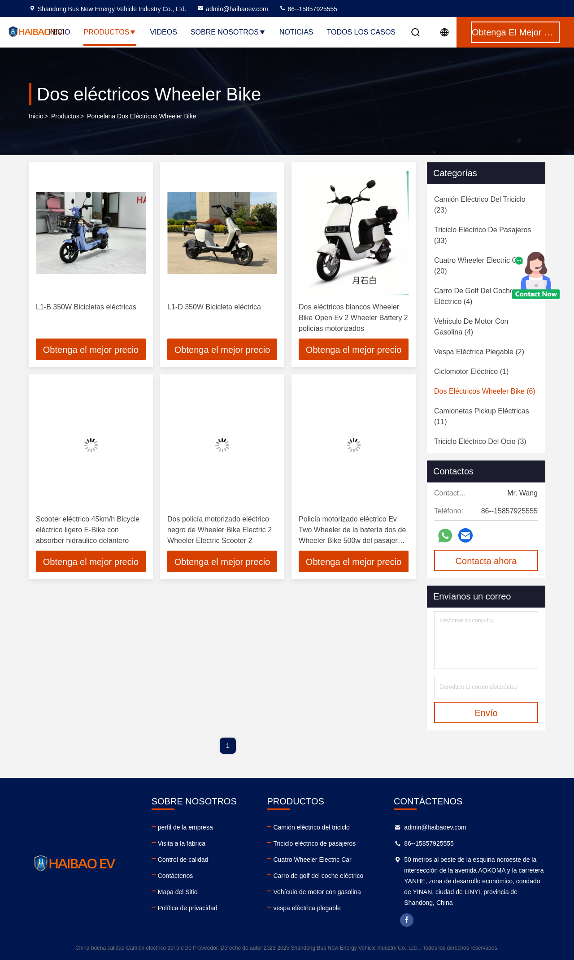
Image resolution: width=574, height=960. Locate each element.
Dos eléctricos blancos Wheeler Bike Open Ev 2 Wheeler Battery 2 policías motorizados (353, 317)
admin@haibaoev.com (232, 9)
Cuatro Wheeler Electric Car (312, 859)
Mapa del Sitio (178, 891)
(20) (478, 265)
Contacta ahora (486, 561)
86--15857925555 (308, 9)
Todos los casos (361, 32)
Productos (109, 32)
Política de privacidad (187, 908)
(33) (482, 235)
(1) (471, 371)
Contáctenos (175, 875)
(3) (480, 441)
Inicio (59, 32)
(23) (480, 204)
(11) (481, 416)
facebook (406, 920)
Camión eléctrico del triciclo (311, 827)
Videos (163, 32)
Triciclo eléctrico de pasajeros (314, 843)
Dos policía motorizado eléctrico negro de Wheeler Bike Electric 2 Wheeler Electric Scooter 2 (219, 529)
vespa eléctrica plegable (306, 908)
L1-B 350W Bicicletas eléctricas (86, 307)
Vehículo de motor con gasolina (317, 891)
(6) (484, 391)
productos (65, 116)
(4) (474, 296)
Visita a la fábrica (181, 843)
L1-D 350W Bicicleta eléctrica (214, 307)
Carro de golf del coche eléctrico (318, 875)
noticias (296, 32)
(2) (479, 352)
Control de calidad (183, 859)
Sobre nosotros (228, 32)
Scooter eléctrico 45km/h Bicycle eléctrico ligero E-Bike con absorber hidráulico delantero (87, 529)
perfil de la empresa (185, 827)
